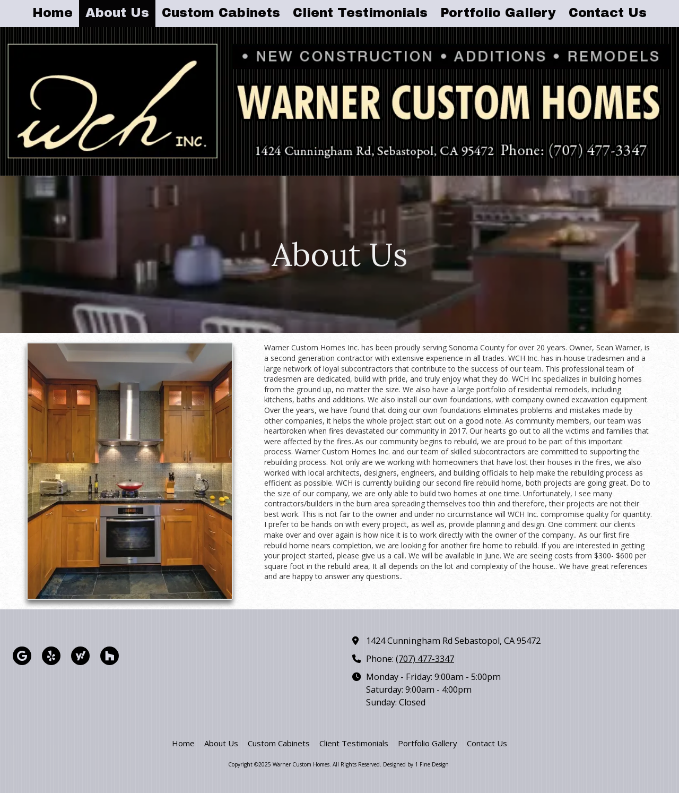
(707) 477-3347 (425, 659)
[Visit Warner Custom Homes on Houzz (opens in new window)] (109, 656)
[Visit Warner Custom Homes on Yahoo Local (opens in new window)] (80, 656)
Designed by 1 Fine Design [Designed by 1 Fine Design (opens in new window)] (416, 764)
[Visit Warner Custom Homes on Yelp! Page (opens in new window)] (51, 656)
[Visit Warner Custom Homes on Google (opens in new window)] (22, 656)
